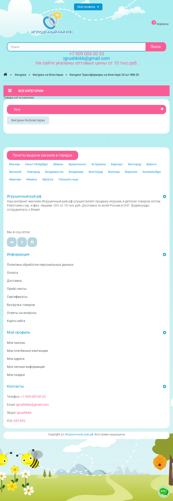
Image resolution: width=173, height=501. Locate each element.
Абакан (58, 164)
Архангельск (77, 164)
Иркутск (47, 179)
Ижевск (31, 179)
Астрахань (98, 164)
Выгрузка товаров (21, 305)
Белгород (134, 164)
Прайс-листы (17, 289)
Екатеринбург (152, 171)
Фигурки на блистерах (28, 120)
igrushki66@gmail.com (32, 404)
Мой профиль (18, 332)
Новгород (33, 171)
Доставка (14, 281)
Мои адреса (16, 359)
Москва (14, 164)
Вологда (114, 171)
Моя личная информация (26, 367)
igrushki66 (24, 412)
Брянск (151, 164)
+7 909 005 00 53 (86, 53)
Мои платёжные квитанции (27, 351)
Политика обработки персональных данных (40, 264)
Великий (15, 171)
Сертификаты (17, 297)
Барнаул (117, 164)
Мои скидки (16, 375)
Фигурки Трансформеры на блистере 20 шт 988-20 (104, 74)
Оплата (12, 272)
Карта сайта (16, 321)
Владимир (76, 171)
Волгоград (96, 171)
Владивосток (54, 171)
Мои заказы (16, 342)
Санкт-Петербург (36, 164)
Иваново (15, 179)
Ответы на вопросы (22, 313)
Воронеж (131, 171)
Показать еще (68, 179)
